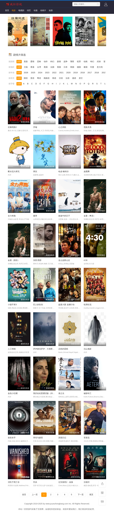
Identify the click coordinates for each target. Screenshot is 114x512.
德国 (79, 67)
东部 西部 (37, 260)
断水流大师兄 (14, 171)
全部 (19, 61)
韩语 (54, 78)
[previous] (10, 31)
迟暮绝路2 (12, 127)
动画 (85, 61)
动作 (46, 61)
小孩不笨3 (12, 304)
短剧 (51, 10)
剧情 (59, 61)
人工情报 (12, 349)
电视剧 (21, 10)
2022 (54, 72)
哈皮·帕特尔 (63, 171)
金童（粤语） (89, 216)
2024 (40, 72)
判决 (35, 482)
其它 (81, 78)
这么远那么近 (64, 260)
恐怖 (39, 61)
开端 (35, 127)
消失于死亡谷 (14, 482)
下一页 (81, 494)
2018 (82, 72)
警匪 (72, 61)
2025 (33, 72)
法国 (52, 67)
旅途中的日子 (64, 216)
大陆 (26, 67)
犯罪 (79, 61)
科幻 (52, 61)
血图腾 (87, 171)
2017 (89, 72)
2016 (97, 72)
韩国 (72, 67)
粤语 (39, 78)
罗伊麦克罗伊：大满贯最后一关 (46, 349)
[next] (104, 31)
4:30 (85, 260)
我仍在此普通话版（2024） (45, 393)
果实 (35, 171)
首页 (7, 10)
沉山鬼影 (87, 349)
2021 (61, 72)
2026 (26, 72)
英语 (32, 78)
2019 (75, 72)
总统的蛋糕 (63, 349)
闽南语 (47, 78)
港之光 (61, 393)
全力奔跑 (12, 216)
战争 (66, 61)
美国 (46, 67)
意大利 (100, 67)
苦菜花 (87, 438)
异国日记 (62, 438)
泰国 (85, 67)
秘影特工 (87, 393)
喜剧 (26, 61)
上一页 (35, 494)
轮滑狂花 (87, 304)
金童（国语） (14, 260)
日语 (61, 78)
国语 (26, 78)
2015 (104, 72)
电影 (14, 10)
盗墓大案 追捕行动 (66, 304)
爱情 (32, 61)
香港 (32, 67)
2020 (68, 72)
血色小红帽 (13, 393)
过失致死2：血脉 (65, 482)
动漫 (35, 10)
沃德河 (87, 482)
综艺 (29, 10)
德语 (74, 78)
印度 (92, 67)
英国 (59, 67)
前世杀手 (12, 438)
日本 (66, 67)
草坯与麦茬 (38, 438)
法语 (67, 78)
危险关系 (87, 127)
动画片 (43, 10)
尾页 (91, 494)
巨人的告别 (38, 304)
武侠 (99, 61)
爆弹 (35, 216)
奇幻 (92, 61)
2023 (47, 72)
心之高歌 (62, 127)
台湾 (39, 67)
